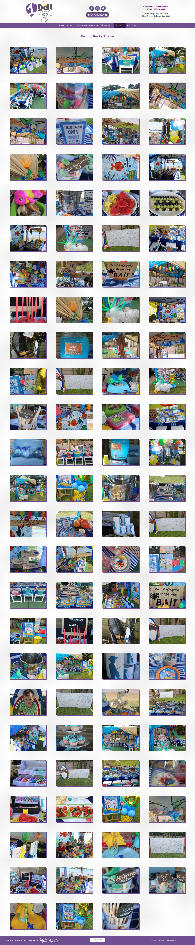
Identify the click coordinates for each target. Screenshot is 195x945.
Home (61, 25)
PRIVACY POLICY (97, 939)
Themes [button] (120, 25)
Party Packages (80, 25)
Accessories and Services (101, 25)
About (69, 25)
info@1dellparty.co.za (159, 6)
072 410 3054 (159, 9)
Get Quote (131, 25)
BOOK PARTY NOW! (96, 15)
